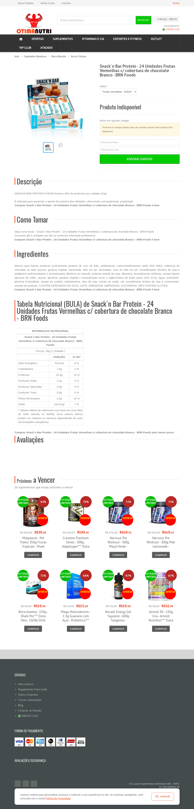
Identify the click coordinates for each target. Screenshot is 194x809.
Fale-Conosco (25, 684)
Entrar (176, 3)
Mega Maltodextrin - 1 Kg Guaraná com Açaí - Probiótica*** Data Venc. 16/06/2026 (76, 620)
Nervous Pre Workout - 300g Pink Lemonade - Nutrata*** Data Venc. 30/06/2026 (161, 546)
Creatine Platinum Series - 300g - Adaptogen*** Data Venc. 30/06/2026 (75, 544)
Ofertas (38, 39)
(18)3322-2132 (170, 29)
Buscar (143, 19)
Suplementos (63, 39)
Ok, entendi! (162, 796)
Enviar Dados (139, 159)
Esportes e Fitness (127, 39)
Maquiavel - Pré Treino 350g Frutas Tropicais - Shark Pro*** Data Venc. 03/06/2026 (33, 546)
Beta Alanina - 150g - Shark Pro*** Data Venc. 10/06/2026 (33, 616)
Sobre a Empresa (28, 694)
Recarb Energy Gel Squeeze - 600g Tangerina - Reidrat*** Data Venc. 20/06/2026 (118, 620)
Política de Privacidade (57, 798)
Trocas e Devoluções (30, 700)
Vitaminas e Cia (93, 39)
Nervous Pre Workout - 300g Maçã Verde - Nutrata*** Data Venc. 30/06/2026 (118, 546)
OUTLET (156, 39)
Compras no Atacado (29, 710)
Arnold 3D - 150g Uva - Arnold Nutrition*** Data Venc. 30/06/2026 (161, 618)
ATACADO (46, 48)
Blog (20, 705)
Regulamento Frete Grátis (32, 689)
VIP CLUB (25, 48)
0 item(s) (164, 19)
